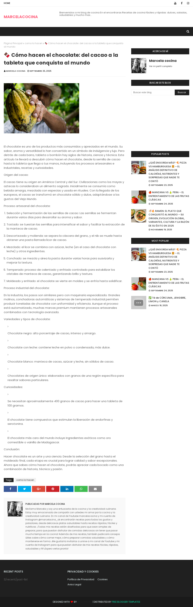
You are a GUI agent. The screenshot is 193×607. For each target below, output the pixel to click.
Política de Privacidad (80, 579)
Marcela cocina (15, 70)
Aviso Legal (74, 584)
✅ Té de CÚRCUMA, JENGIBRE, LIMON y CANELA (167, 299)
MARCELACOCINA (21, 16)
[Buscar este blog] (153, 92)
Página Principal (13, 43)
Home (7, 3)
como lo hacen (33, 43)
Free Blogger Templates (126, 601)
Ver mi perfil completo (160, 66)
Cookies (102, 579)
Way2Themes (84, 601)
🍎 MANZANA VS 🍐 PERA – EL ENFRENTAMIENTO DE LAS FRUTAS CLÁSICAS (169, 196)
